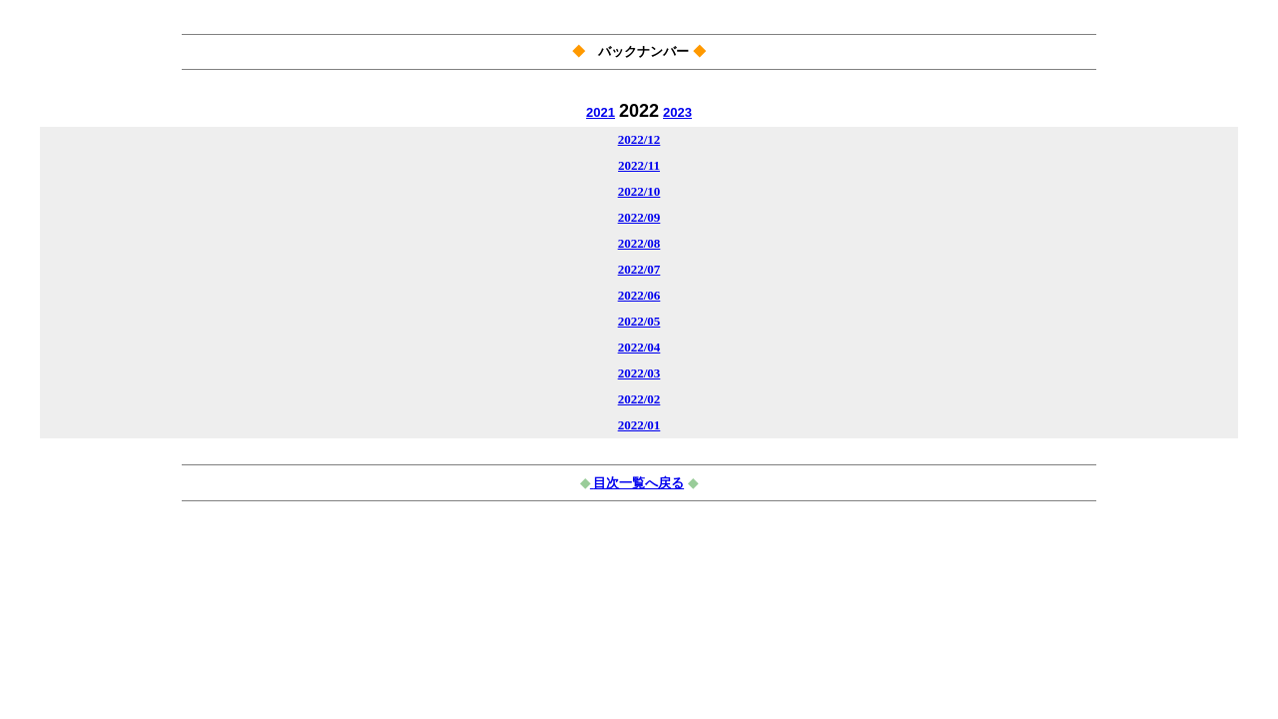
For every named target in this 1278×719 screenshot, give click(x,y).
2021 (600, 112)
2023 (677, 112)
